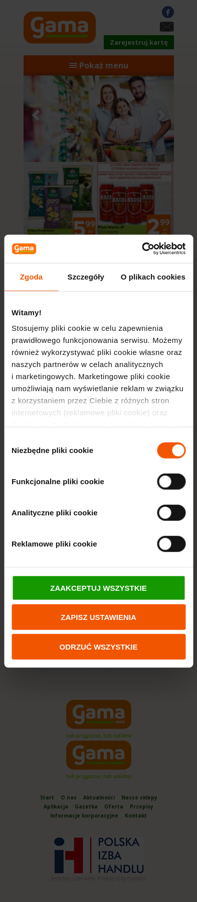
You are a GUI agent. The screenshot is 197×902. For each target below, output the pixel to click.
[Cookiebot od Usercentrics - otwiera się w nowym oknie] (141, 248)
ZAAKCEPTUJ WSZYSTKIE (98, 587)
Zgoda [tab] (31, 276)
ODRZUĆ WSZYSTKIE (99, 646)
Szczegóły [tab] (86, 276)
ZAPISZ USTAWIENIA (98, 617)
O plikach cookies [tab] (153, 276)
